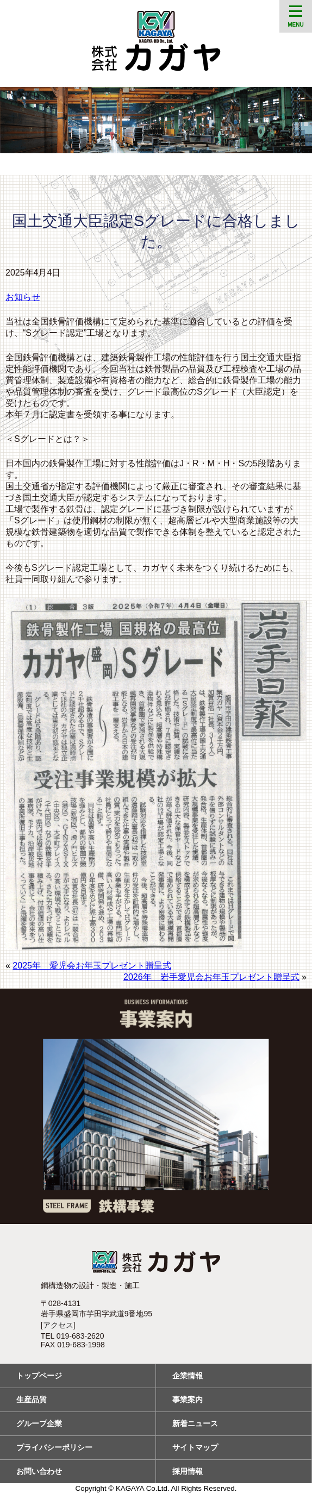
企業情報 (187, 1375)
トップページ (39, 1375)
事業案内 (187, 1399)
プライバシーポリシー (54, 1447)
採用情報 (187, 1471)
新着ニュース (195, 1423)
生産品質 (31, 1399)
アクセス (58, 1325)
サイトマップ (195, 1447)
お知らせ (22, 297)
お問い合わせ (39, 1471)
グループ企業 (39, 1423)
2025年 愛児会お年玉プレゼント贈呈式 (92, 965)
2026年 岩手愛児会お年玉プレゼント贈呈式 (211, 977)
